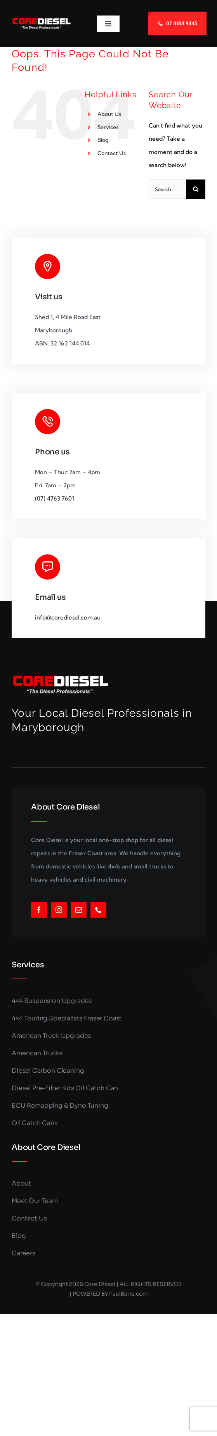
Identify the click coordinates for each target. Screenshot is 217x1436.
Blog (103, 139)
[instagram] (59, 910)
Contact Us (111, 153)
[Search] (195, 189)
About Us (109, 113)
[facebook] (39, 910)
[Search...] (167, 189)
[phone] (98, 910)
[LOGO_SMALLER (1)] (41, 20)
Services (107, 127)
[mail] (79, 910)
